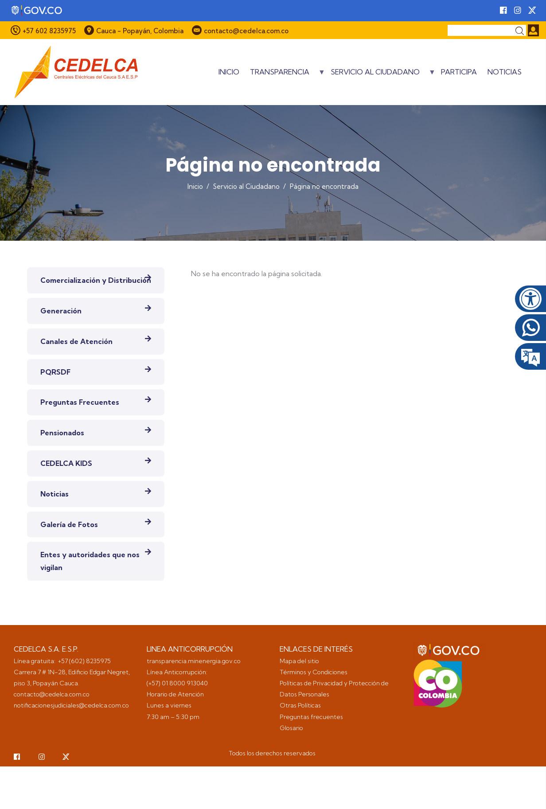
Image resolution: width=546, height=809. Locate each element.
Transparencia (287, 74)
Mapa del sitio (299, 661)
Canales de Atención (76, 341)
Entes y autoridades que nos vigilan (90, 561)
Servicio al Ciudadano (383, 74)
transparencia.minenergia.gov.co (194, 661)
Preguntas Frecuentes (79, 402)
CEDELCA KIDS (66, 463)
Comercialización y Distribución (95, 280)
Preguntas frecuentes (312, 717)
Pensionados (62, 432)
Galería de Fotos (69, 524)
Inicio (228, 71)
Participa (459, 71)
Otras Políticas (300, 705)
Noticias (505, 71)
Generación (61, 310)
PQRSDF (55, 371)
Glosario (292, 728)
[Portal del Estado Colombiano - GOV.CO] (37, 10)
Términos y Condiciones (313, 672)
